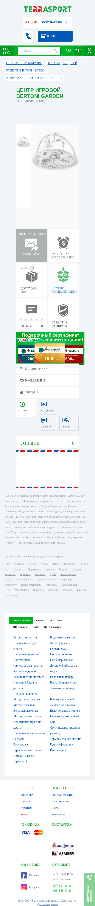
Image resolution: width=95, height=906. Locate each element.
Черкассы (25, 574)
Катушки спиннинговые (28, 677)
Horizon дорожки (61, 654)
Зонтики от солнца (62, 688)
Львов (55, 563)
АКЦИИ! (31, 22)
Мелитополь (21, 589)
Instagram (30, 887)
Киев (7, 563)
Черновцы (67, 579)
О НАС (55, 808)
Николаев (18, 569)
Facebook (30, 875)
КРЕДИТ (25, 814)
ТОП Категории (21, 620)
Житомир (40, 574)
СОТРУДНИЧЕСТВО (62, 795)
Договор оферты (47, 904)
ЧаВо (35, 626)
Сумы (53, 574)
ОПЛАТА (25, 801)
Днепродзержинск (47, 579)
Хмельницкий (68, 574)
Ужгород (68, 589)
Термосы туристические (65, 738)
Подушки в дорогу (25, 693)
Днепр (44, 563)
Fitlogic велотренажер (27, 699)
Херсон (63, 569)
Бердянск (53, 589)
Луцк (7, 589)
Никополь (38, 589)
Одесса (32, 563)
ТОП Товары (19, 626)
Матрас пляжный (24, 705)
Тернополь (51, 584)
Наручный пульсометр (27, 654)
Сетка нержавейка (61, 660)
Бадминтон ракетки (62, 637)
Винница (50, 569)
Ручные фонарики (61, 744)
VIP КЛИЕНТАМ (60, 801)
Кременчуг (10, 584)
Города (40, 620)
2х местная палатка (62, 705)
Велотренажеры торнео (65, 710)
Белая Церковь (69, 584)
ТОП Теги (55, 620)
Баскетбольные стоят (63, 682)
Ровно (8, 579)
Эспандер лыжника (25, 710)
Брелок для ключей (62, 699)
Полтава (76, 569)
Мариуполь (34, 569)
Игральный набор (61, 677)
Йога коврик (58, 750)
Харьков (19, 563)
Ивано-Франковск (30, 584)
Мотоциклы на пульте (27, 716)
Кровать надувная (24, 671)
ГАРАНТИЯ (27, 808)
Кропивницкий (24, 579)
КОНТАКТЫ (58, 814)
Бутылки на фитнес (25, 637)
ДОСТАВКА (27, 795)
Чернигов (10, 574)
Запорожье (69, 563)
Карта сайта (68, 900)
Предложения (52, 626)
